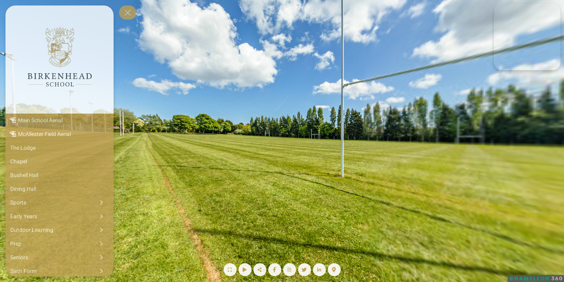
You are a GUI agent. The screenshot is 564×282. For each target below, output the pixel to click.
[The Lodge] (59, 147)
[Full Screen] (230, 269)
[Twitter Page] (304, 269)
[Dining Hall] (59, 188)
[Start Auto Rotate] (245, 269)
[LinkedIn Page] (319, 269)
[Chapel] (59, 161)
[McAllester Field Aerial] (59, 134)
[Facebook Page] (274, 269)
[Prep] (59, 243)
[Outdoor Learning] (59, 230)
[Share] (259, 269)
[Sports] (59, 202)
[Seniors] (59, 257)
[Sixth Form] (59, 271)
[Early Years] (59, 216)
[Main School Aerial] (59, 120)
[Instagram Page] (289, 269)
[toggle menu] (127, 12)
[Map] (334, 269)
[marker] (499, 50)
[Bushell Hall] (59, 175)
